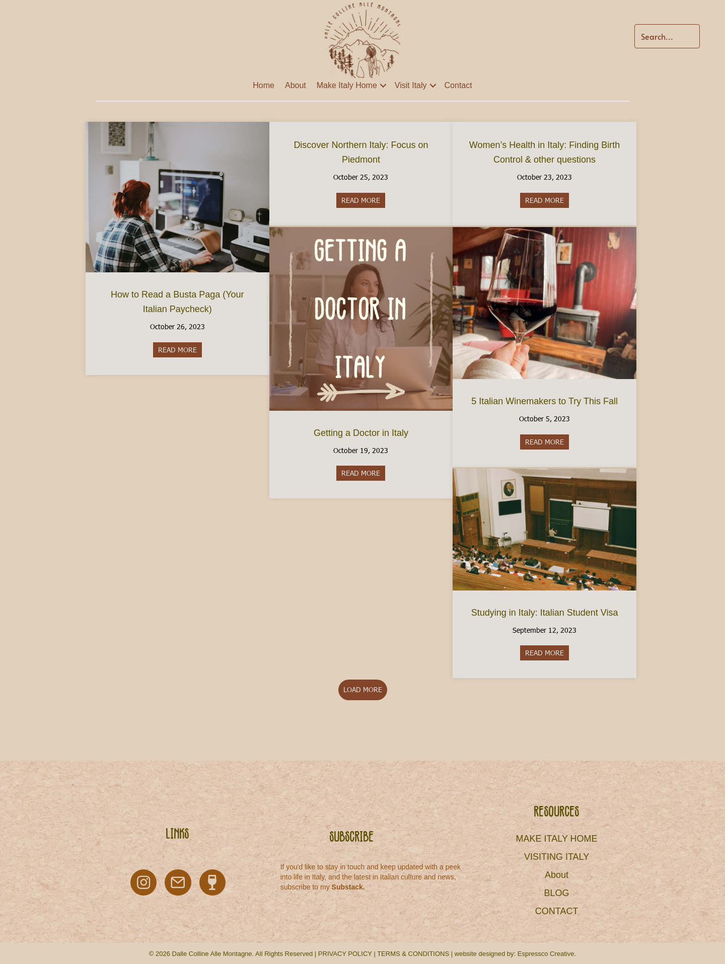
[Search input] (667, 36)
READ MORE (180, 349)
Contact (458, 85)
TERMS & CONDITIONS (413, 953)
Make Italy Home (347, 85)
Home (263, 85)
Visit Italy (411, 85)
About (295, 85)
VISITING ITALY (556, 857)
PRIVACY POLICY (345, 953)
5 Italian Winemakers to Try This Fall (544, 401)
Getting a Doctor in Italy (361, 433)
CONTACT (556, 911)
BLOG (556, 893)
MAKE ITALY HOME (557, 839)
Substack (347, 887)
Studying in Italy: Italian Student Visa (544, 613)
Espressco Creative (546, 953)
